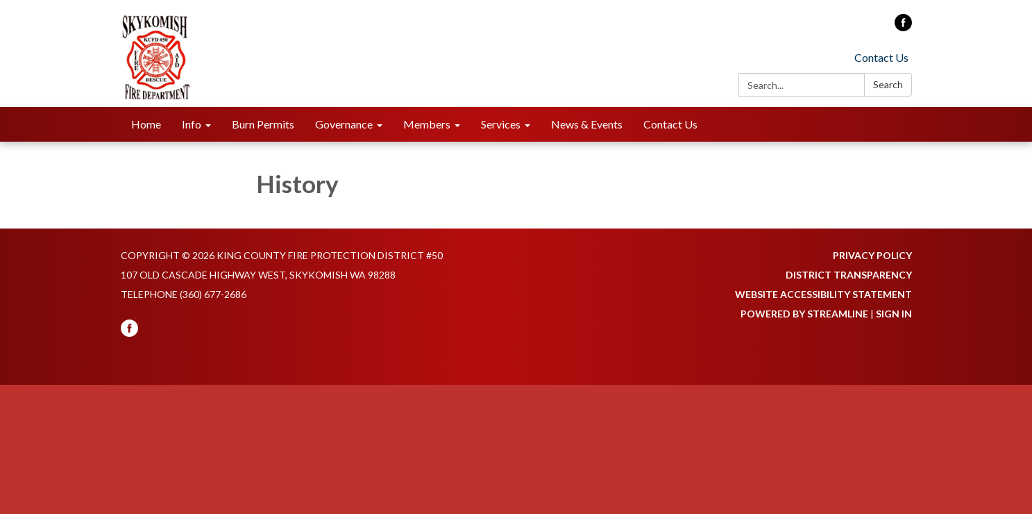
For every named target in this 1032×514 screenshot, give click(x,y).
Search (888, 84)
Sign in (894, 314)
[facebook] (903, 26)
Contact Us (881, 57)
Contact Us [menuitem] (670, 124)
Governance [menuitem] (344, 124)
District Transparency (849, 275)
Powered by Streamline (804, 314)
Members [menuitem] (426, 124)
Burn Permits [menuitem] (263, 124)
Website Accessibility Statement (823, 294)
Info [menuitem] (191, 124)
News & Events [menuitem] (587, 124)
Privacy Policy (872, 255)
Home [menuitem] (146, 124)
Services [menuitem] (501, 124)
